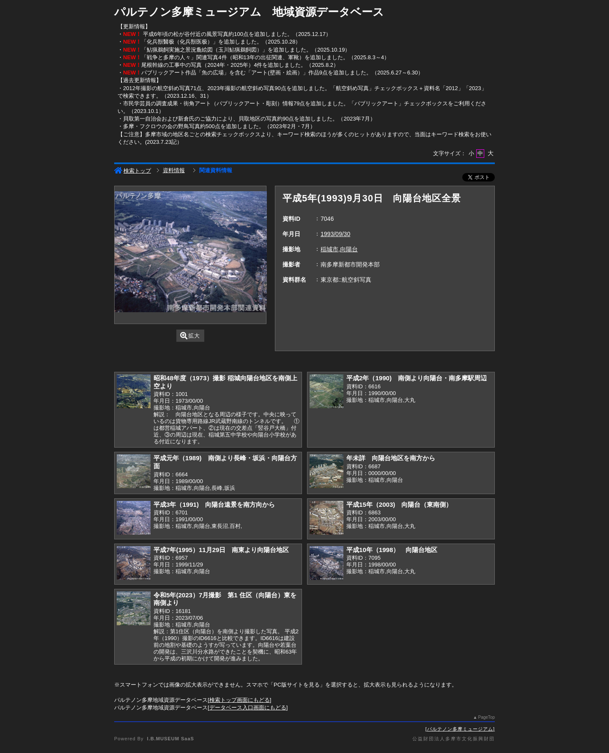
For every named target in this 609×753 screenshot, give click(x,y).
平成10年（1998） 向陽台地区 (391, 549)
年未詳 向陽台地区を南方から (390, 458)
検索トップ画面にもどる (239, 700)
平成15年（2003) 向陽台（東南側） (399, 504)
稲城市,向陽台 (339, 249)
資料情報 (174, 170)
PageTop (486, 717)
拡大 (190, 335)
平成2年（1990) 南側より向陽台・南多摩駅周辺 (416, 378)
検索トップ (132, 171)
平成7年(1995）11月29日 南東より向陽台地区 (221, 549)
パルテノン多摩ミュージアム (460, 728)
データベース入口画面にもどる (247, 707)
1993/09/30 (335, 234)
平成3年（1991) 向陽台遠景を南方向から (214, 504)
